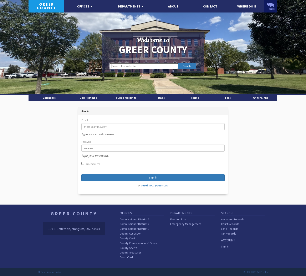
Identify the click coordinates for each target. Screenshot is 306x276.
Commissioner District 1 (134, 219)
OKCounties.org (45, 272)
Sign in (153, 177)
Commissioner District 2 (134, 224)
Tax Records (228, 233)
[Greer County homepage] (46, 6)
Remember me (90, 163)
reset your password (154, 185)
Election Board (179, 219)
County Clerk (128, 238)
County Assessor (130, 233)
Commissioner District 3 (134, 229)
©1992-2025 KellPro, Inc (256, 272)
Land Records (229, 229)
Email (84, 120)
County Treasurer (130, 252)
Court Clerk (127, 257)
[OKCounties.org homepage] (270, 6)
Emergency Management (185, 224)
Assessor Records (232, 219)
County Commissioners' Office (138, 243)
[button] (84, 6)
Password (86, 141)
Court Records (230, 224)
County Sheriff (128, 248)
